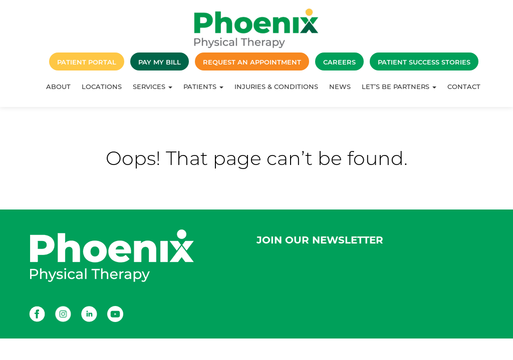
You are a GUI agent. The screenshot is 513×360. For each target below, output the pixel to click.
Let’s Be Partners (399, 86)
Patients (203, 86)
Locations (102, 86)
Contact (463, 86)
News (340, 86)
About (58, 86)
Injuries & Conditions (276, 86)
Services (152, 86)
